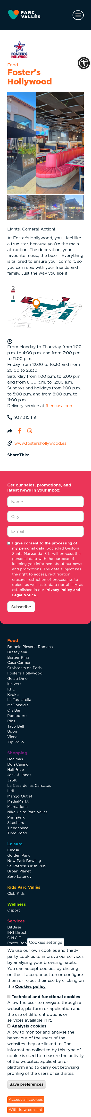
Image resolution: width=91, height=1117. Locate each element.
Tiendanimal (18, 828)
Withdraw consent (25, 1110)
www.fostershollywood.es (40, 443)
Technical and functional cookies (46, 996)
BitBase (14, 927)
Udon (12, 731)
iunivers (14, 684)
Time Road (17, 833)
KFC (11, 689)
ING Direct (16, 932)
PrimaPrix (16, 817)
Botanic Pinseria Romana (30, 647)
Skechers (15, 823)
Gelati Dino (17, 678)
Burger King (18, 657)
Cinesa (13, 850)
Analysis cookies (29, 1026)
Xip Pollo (15, 742)
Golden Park (18, 855)
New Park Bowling (24, 861)
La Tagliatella (19, 700)
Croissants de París (24, 668)
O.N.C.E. (14, 938)
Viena (12, 737)
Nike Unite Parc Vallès (27, 812)
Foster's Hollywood (24, 673)
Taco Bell (15, 726)
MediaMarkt (18, 801)
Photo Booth (19, 943)
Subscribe (21, 607)
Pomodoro (17, 716)
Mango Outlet (19, 796)
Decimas (15, 759)
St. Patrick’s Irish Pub (26, 866)
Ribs (11, 721)
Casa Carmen (19, 662)
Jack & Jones (19, 775)
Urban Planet (19, 871)
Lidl (10, 791)
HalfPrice (15, 769)
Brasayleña (17, 652)
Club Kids (16, 893)
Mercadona (17, 807)
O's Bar (14, 710)
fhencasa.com (60, 405)
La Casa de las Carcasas (29, 785)
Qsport (13, 910)
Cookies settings (45, 942)
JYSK (12, 780)
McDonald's (17, 705)
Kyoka (13, 694)
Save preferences (26, 1084)
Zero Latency (19, 876)
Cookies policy (30, 986)
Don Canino (18, 764)
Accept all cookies (26, 1099)
